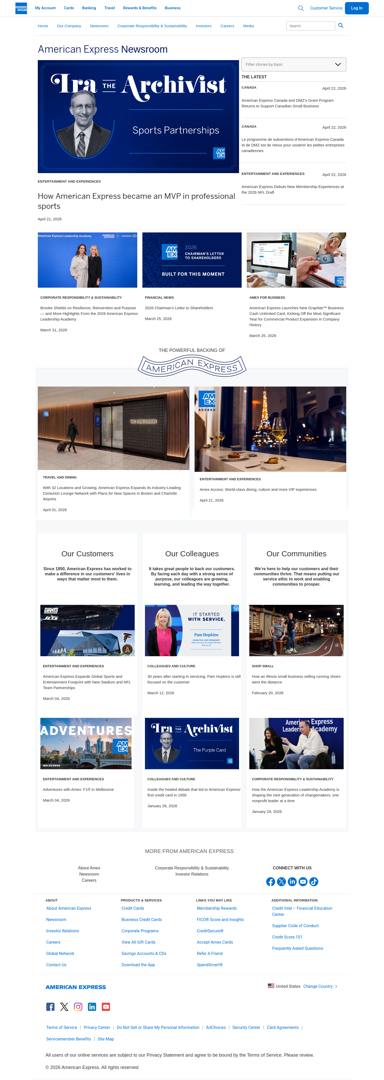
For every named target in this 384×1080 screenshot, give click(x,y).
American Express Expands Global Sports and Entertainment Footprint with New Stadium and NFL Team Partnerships (87, 682)
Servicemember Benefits (68, 1039)
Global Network (60, 953)
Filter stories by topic (293, 64)
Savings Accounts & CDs (144, 953)
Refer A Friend (210, 953)
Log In (356, 8)
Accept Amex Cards (215, 942)
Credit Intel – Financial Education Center (302, 911)
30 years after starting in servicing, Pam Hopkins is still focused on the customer (194, 679)
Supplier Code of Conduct (295, 925)
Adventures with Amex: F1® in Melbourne (78, 789)
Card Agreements (283, 1027)
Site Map (106, 1039)
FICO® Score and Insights (220, 919)
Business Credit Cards (142, 919)
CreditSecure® (210, 930)
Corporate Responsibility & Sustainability (192, 868)
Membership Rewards (217, 908)
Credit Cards (133, 908)
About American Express (68, 908)
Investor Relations (192, 874)
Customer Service (326, 8)
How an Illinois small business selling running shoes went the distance (296, 679)
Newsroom (89, 874)
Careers (89, 880)
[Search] (310, 26)
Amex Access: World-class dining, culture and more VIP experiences (258, 489)
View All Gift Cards (139, 942)
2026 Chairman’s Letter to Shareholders (179, 308)
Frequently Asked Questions (297, 948)
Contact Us (56, 964)
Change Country (320, 986)
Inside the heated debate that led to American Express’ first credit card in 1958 (194, 792)
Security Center (246, 1027)
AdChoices (216, 1027)
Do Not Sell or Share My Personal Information (158, 1027)
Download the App (138, 964)
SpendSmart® (210, 964)
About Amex (89, 868)
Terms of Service (61, 1027)
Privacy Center (97, 1027)
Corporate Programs (140, 930)
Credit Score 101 (287, 937)
